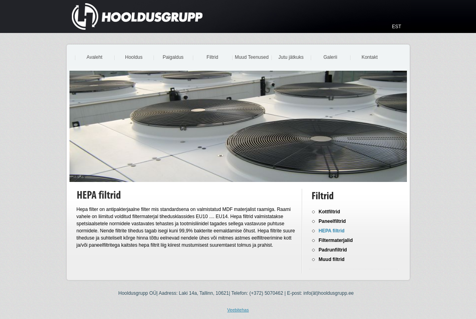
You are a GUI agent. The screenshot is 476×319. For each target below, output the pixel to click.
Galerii (330, 57)
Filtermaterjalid (336, 240)
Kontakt (370, 57)
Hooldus (134, 57)
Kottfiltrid (329, 212)
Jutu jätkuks (290, 57)
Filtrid (212, 57)
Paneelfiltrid (332, 221)
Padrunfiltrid (333, 250)
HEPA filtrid (332, 231)
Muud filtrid (332, 259)
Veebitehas (238, 309)
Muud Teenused (251, 57)
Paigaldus (173, 57)
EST (396, 26)
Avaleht (94, 57)
